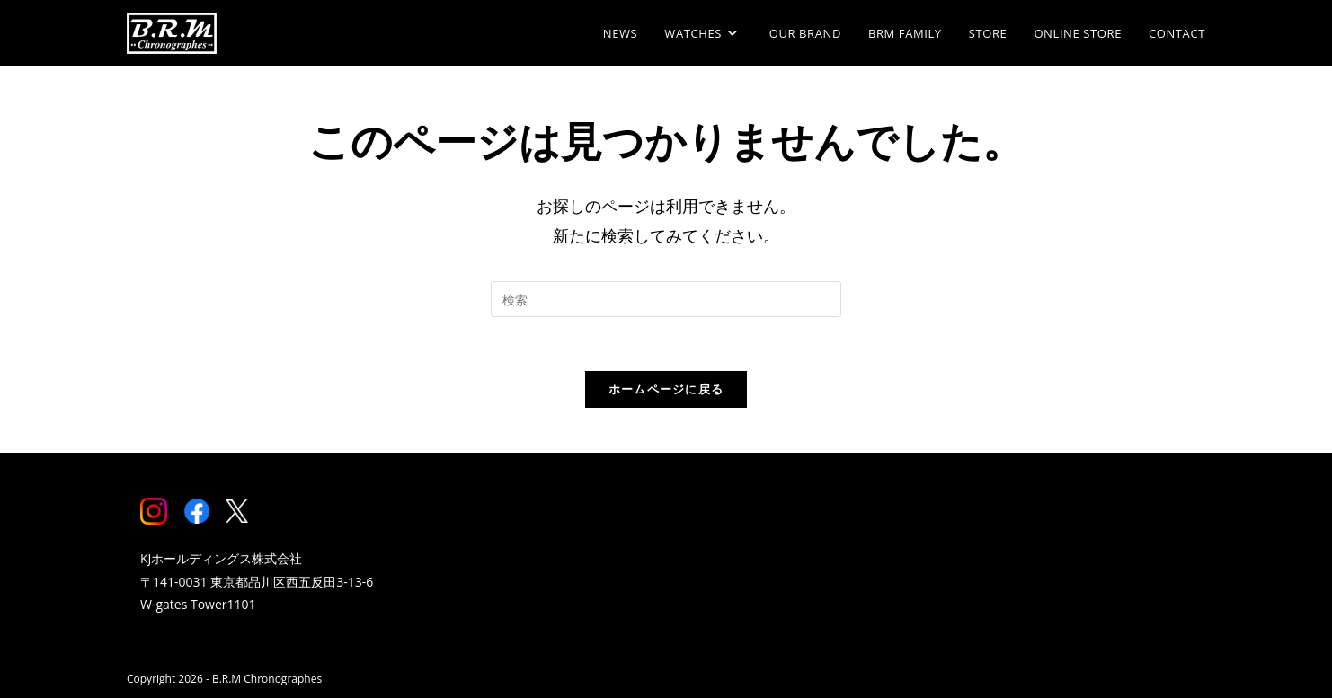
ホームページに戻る (666, 389)
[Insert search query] (666, 299)
